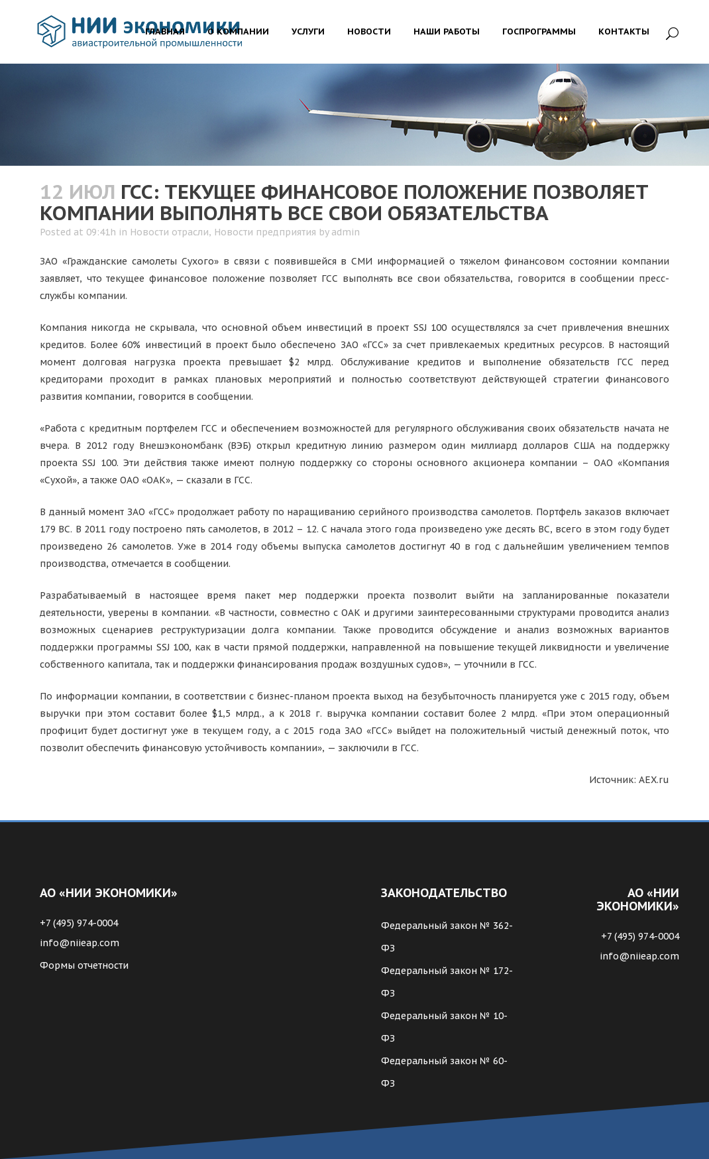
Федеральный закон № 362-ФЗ (447, 937)
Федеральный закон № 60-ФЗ (444, 1072)
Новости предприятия (265, 232)
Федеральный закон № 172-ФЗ (447, 982)
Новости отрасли (169, 232)
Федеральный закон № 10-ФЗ (444, 1027)
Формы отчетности (84, 965)
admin (345, 232)
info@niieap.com (79, 943)
